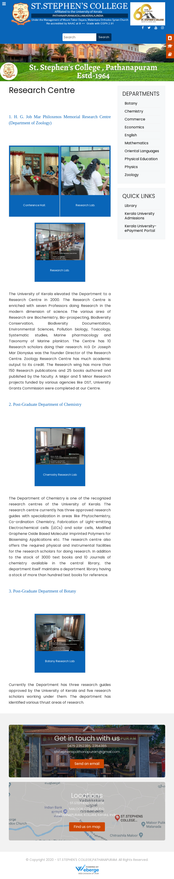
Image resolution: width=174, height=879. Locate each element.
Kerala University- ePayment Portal (141, 228)
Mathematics (136, 143)
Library (131, 205)
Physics (131, 166)
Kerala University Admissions (140, 216)
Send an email (87, 763)
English (131, 135)
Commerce (135, 119)
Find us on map (87, 826)
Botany (131, 103)
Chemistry (134, 111)
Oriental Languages (142, 151)
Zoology (132, 174)
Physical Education (141, 159)
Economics (134, 127)
